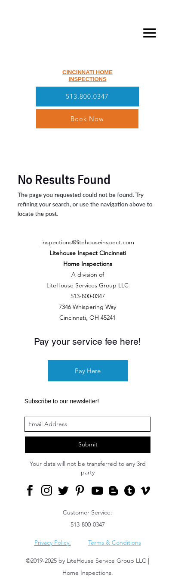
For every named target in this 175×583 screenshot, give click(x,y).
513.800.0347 (87, 96)
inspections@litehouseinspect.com (87, 242)
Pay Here (88, 371)
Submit (88, 444)
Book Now (87, 119)
